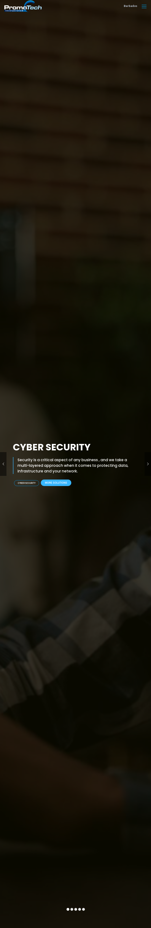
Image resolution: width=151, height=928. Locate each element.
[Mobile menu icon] (144, 6)
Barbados (130, 6)
